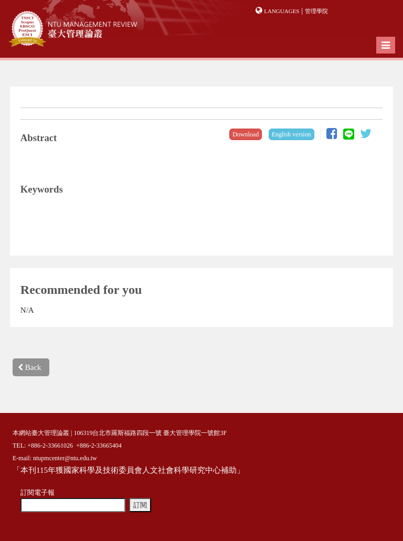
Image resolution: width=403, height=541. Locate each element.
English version (291, 134)
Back (29, 367)
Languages (281, 11)
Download (245, 134)
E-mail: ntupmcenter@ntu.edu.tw (55, 458)
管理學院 (316, 11)
